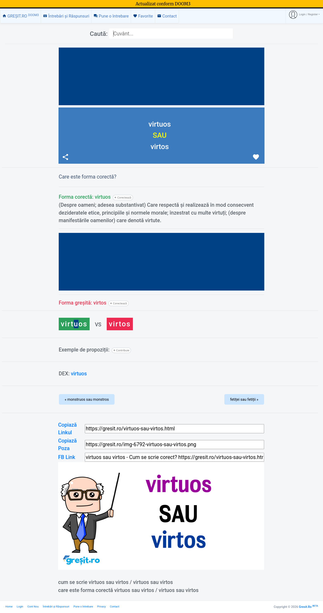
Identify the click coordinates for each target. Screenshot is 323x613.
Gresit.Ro (308, 607)
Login (20, 606)
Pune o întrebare (111, 16)
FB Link (66, 457)
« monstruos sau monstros (87, 399)
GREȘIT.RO (20, 16)
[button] (304, 14)
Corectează (124, 197)
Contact (167, 16)
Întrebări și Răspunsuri (66, 16)
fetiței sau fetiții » (244, 399)
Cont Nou (33, 606)
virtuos (79, 374)
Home (9, 606)
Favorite (143, 16)
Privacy (101, 606)
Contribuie (122, 350)
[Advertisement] (161, 76)
